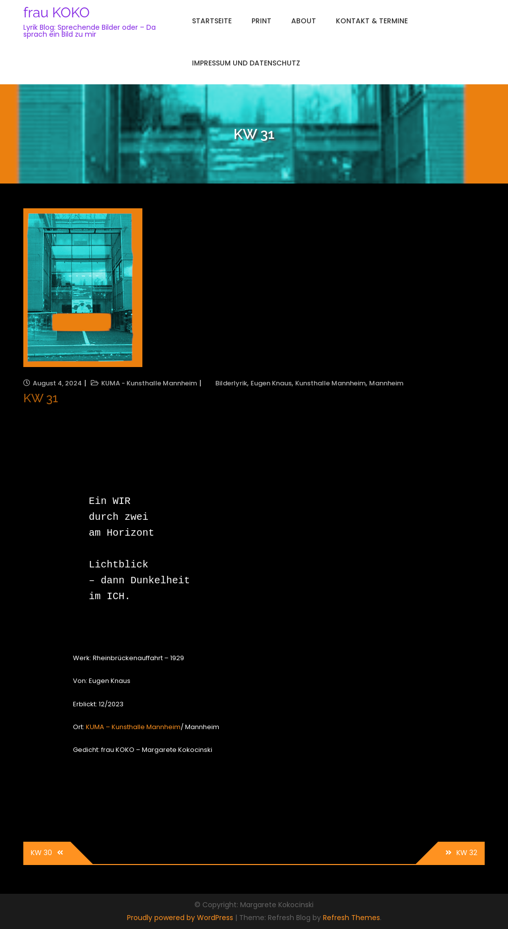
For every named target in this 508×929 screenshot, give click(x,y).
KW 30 (41, 853)
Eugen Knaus (271, 383)
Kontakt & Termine (372, 21)
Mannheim (386, 383)
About (303, 21)
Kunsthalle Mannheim (330, 383)
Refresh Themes (351, 918)
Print (261, 21)
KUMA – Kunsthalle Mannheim (133, 727)
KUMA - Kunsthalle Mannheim (149, 383)
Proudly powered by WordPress (181, 918)
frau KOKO (56, 12)
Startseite (212, 21)
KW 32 (466, 853)
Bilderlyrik (231, 383)
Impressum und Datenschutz (246, 63)
